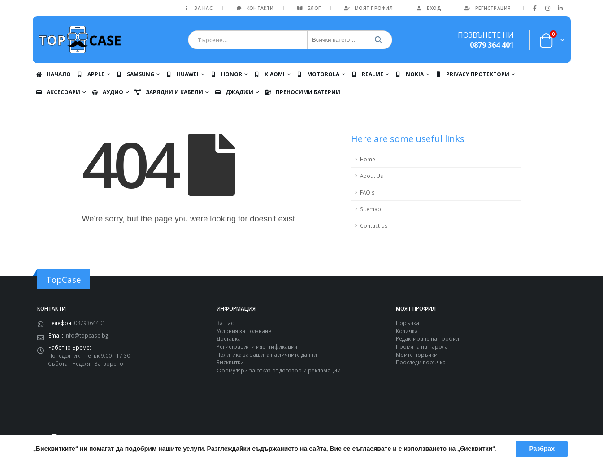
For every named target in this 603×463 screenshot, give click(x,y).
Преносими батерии (302, 92)
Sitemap (370, 208)
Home (367, 159)
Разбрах (542, 449)
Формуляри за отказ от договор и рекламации (279, 370)
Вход (428, 8)
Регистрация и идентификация (257, 346)
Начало (53, 74)
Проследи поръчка (421, 362)
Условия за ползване (244, 330)
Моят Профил (368, 8)
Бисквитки (230, 362)
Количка (407, 330)
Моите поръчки (417, 354)
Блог (308, 8)
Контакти (254, 8)
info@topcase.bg (86, 335)
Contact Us (374, 225)
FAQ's (367, 192)
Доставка (229, 338)
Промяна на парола (422, 346)
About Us (371, 175)
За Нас (197, 8)
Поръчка (407, 322)
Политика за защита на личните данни (267, 354)
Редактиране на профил (427, 338)
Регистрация (487, 8)
